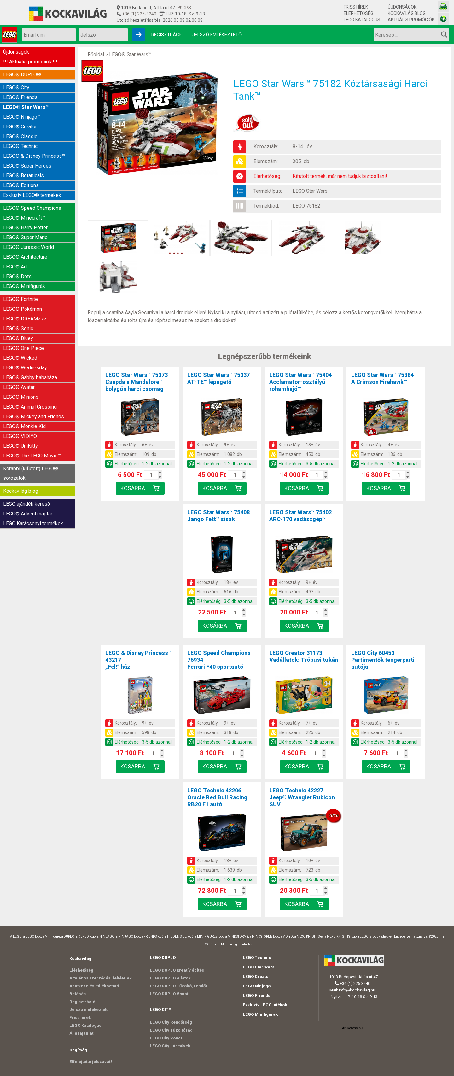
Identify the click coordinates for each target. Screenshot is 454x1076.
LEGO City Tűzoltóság (171, 1030)
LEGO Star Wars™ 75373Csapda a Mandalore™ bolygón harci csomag (136, 382)
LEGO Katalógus (362, 19)
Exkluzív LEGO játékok (265, 1005)
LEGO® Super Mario (25, 237)
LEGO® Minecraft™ (24, 218)
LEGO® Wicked (20, 358)
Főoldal (96, 54)
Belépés (77, 993)
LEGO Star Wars (310, 191)
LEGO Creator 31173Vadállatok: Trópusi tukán (303, 656)
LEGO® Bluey (18, 338)
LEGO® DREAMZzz (25, 319)
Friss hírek (356, 6)
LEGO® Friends (20, 97)
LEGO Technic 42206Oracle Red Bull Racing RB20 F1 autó (217, 797)
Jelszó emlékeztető (217, 34)
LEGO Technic (257, 957)
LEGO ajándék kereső (26, 504)
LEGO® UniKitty (20, 446)
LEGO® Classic (20, 136)
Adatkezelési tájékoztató (94, 986)
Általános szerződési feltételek (100, 978)
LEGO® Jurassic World (28, 247)
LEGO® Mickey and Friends (33, 417)
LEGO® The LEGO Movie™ (32, 456)
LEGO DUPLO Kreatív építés (177, 970)
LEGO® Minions (20, 397)
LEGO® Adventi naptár (27, 514)
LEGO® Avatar (19, 387)
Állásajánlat (81, 1033)
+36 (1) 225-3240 (138, 13)
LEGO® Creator (20, 127)
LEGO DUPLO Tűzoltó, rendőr (178, 986)
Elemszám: (265, 161)
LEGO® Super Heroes (27, 166)
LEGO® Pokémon (22, 309)
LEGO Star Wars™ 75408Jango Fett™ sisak (218, 515)
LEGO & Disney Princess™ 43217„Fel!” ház (138, 660)
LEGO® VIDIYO (20, 436)
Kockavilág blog (407, 13)
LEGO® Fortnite (20, 299)
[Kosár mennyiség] (151, 475)
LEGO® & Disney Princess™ (34, 156)
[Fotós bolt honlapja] (443, 19)
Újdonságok (402, 6)
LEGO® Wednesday (25, 368)
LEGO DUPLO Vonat (169, 993)
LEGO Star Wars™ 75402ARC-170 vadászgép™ (300, 515)
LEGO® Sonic (18, 329)
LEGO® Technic (20, 146)
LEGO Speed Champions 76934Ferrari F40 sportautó (219, 660)
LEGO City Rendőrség (171, 1022)
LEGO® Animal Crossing (30, 407)
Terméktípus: (267, 191)
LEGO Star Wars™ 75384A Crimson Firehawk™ (382, 378)
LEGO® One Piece (23, 348)
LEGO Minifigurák (260, 1014)
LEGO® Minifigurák (24, 286)
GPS (184, 7)
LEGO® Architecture (25, 257)
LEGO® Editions (21, 185)
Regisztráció (167, 34)
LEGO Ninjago (257, 986)
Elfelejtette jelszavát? (91, 1061)
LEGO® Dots (17, 276)
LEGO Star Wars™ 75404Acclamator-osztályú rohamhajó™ (300, 382)
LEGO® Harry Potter (25, 228)
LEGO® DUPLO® (22, 75)
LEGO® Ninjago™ (21, 117)
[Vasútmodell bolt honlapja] (443, 6)
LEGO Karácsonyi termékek (33, 523)
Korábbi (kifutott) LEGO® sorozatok (30, 473)
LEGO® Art (15, 267)
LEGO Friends (256, 995)
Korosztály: (265, 147)
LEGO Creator (256, 976)
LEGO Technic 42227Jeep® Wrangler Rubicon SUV (302, 797)
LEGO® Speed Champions (32, 208)
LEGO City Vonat (166, 1038)
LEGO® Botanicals (23, 176)
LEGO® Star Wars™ (26, 107)
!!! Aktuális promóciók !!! (30, 62)
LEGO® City (16, 88)
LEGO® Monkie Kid (24, 426)
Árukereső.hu (352, 1028)
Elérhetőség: (267, 176)
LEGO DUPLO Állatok (170, 978)
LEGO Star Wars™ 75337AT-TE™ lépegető (218, 378)
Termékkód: (266, 206)
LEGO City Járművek (170, 1046)
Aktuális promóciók (411, 19)
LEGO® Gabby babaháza (30, 377)
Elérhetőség (358, 13)
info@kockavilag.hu (357, 990)
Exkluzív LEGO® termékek (32, 195)
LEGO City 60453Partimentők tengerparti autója (383, 660)
